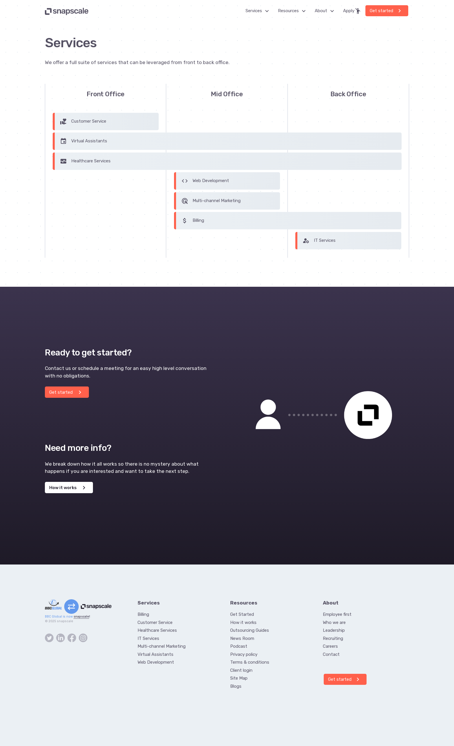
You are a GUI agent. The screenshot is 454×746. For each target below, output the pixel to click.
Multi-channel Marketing (211, 200)
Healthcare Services (85, 161)
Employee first (337, 614)
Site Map (239, 678)
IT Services (319, 240)
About (326, 11)
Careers (330, 646)
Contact (331, 654)
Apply (352, 11)
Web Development (205, 180)
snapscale (81, 616)
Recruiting (333, 638)
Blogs (235, 686)
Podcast (238, 646)
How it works (68, 487)
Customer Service (83, 121)
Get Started (242, 614)
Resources (293, 11)
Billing (192, 220)
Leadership (334, 630)
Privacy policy (243, 654)
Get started (386, 10)
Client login (241, 670)
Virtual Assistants (83, 141)
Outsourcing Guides (249, 630)
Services (259, 11)
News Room (242, 638)
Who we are (334, 622)
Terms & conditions (249, 662)
